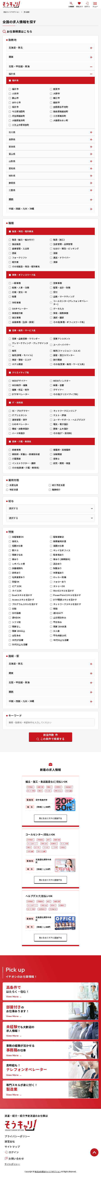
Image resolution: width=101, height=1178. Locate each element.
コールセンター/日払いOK (40, 834)
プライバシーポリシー (17, 1136)
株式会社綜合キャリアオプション (48, 1171)
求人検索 (26, 12)
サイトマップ (12, 1146)
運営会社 (10, 1141)
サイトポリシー (12, 1163)
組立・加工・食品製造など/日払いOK (46, 781)
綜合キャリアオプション (11, 12)
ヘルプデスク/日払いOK (39, 896)
